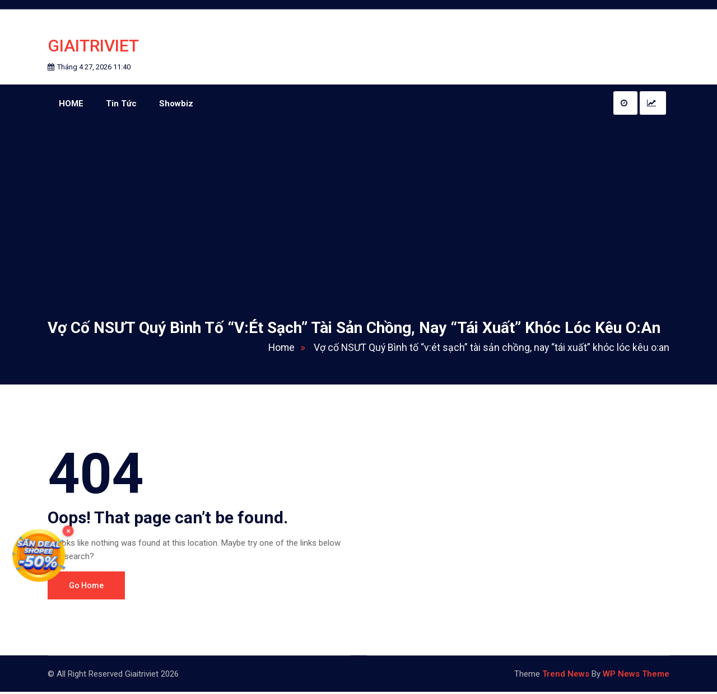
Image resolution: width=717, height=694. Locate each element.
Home (285, 349)
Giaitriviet (93, 47)
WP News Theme (636, 676)
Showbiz (176, 105)
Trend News (565, 676)
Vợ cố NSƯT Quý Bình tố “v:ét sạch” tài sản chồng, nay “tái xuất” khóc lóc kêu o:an (489, 349)
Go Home (86, 587)
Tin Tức (121, 105)
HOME (71, 105)
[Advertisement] (358, 208)
